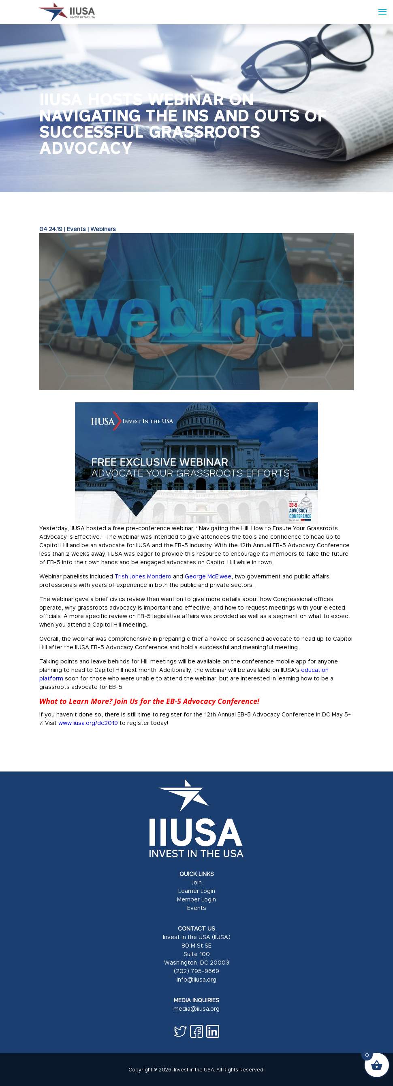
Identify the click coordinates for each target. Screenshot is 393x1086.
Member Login (196, 899)
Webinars (103, 228)
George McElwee (208, 576)
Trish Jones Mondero (143, 576)
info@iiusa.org (196, 979)
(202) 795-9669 (196, 970)
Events (76, 228)
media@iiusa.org (196, 1008)
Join (197, 882)
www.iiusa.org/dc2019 (88, 722)
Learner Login (196, 890)
